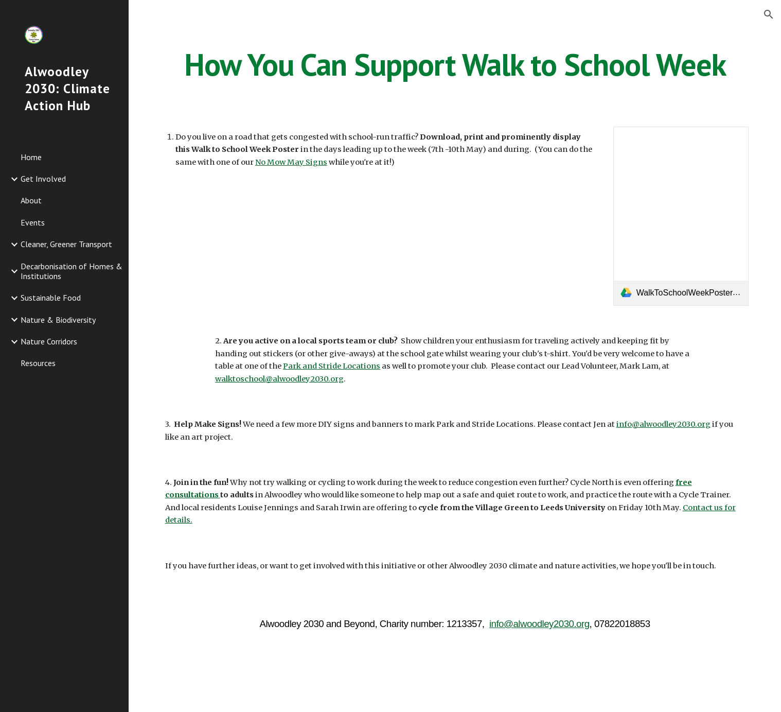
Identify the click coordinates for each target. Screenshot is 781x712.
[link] (681, 216)
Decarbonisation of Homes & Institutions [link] (71, 271)
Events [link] (33, 222)
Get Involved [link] (43, 178)
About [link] (31, 200)
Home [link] (31, 157)
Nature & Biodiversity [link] (58, 320)
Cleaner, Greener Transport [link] (66, 244)
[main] (455, 64)
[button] (768, 14)
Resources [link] (38, 363)
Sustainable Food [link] (51, 297)
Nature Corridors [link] (49, 341)
